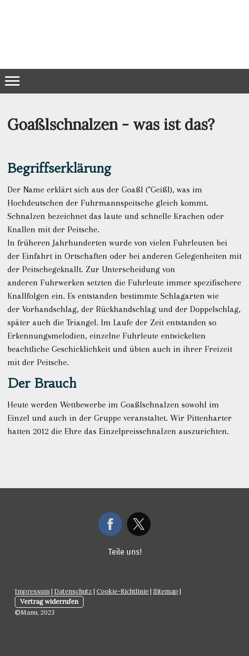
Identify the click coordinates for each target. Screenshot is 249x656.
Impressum (32, 591)
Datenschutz (73, 591)
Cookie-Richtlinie (122, 591)
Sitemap (165, 591)
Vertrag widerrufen (49, 601)
